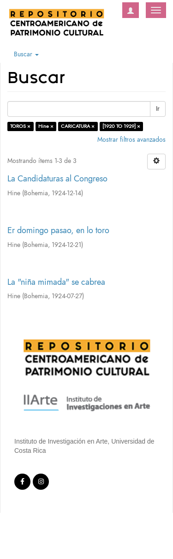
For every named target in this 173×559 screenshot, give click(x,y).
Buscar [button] (26, 54)
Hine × (46, 126)
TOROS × (20, 126)
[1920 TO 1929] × (121, 126)
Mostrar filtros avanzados (131, 139)
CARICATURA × (78, 126)
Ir (158, 108)
